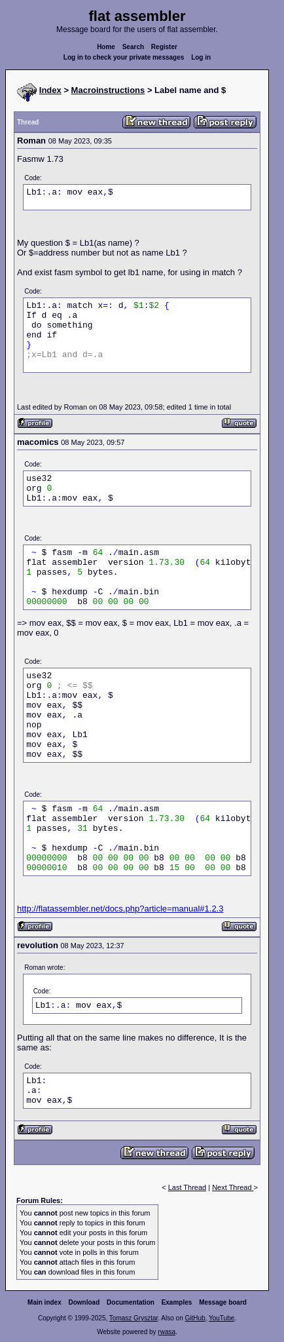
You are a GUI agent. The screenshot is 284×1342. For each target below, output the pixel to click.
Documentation (130, 1302)
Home (106, 46)
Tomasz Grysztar (133, 1318)
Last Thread (187, 1187)
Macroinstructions (108, 90)
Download (84, 1302)
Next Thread (232, 1187)
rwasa (166, 1331)
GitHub (195, 1318)
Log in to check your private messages (124, 57)
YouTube (221, 1318)
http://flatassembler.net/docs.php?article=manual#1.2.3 (120, 908)
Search (133, 46)
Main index (44, 1302)
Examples (177, 1302)
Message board (223, 1302)
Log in (201, 57)
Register (164, 46)
